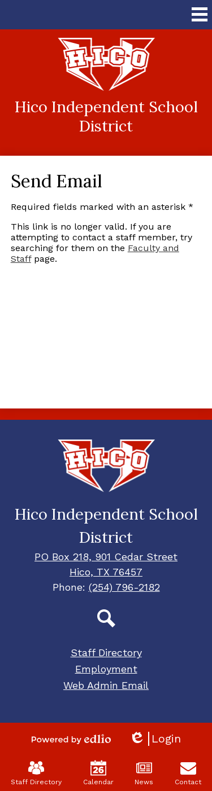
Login (155, 739)
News (144, 773)
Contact (188, 773)
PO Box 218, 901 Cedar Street (106, 557)
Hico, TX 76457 (106, 572)
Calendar (98, 773)
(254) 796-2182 (124, 587)
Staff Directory (36, 773)
